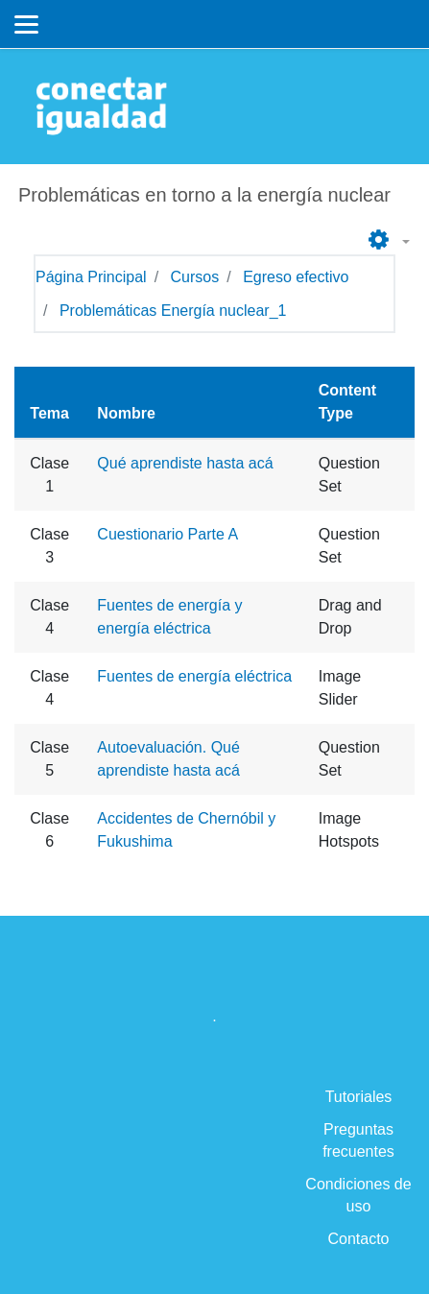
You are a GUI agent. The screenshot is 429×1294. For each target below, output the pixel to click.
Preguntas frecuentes (358, 1140)
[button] (387, 241)
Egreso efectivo (295, 277)
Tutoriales (359, 1097)
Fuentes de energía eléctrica (194, 676)
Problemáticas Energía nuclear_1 (173, 310)
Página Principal (91, 277)
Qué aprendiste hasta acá (185, 463)
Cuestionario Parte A (167, 534)
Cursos (195, 277)
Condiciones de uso (358, 1195)
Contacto (358, 1239)
